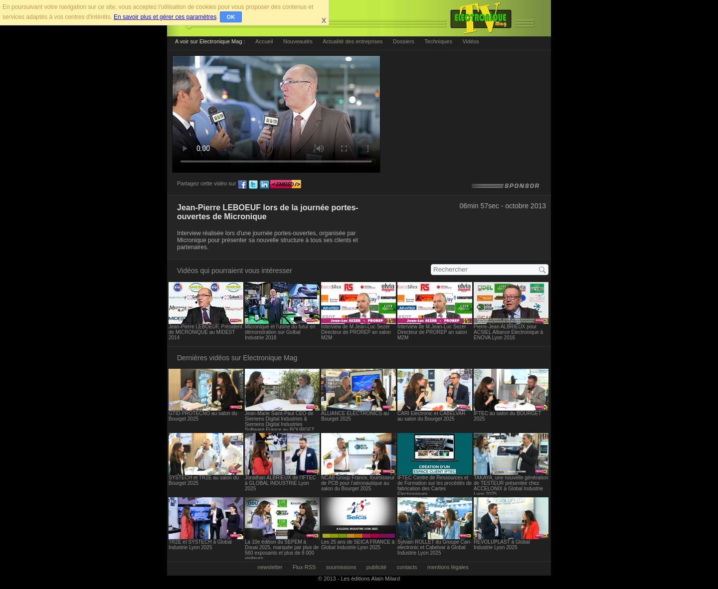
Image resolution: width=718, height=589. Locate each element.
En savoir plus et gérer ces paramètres (165, 16)
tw (253, 185)
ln (264, 185)
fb (242, 185)
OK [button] (231, 17)
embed (285, 185)
